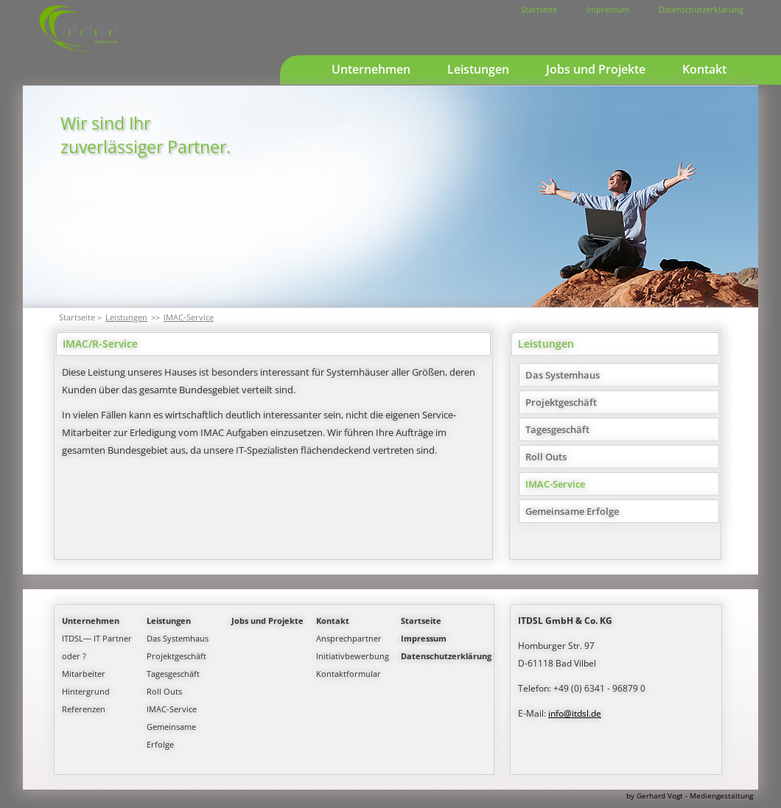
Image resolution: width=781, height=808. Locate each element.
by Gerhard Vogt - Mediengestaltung (689, 795)
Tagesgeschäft (557, 429)
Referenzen (83, 708)
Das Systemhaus (562, 375)
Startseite (539, 9)
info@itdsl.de (574, 713)
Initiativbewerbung (352, 655)
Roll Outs (546, 456)
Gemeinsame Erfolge (572, 511)
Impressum (607, 9)
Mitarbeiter (83, 673)
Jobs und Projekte (595, 69)
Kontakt (704, 69)
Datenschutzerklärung (701, 9)
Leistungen (478, 69)
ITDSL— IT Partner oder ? (97, 647)
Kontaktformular (348, 673)
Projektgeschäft (561, 402)
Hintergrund (86, 691)
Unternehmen (371, 69)
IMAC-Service (189, 317)
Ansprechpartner (349, 638)
